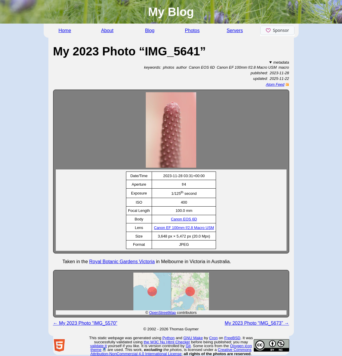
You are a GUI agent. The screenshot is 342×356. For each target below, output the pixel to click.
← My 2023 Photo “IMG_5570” (85, 323)
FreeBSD (232, 338)
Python (168, 338)
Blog (149, 30)
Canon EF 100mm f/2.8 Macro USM (184, 227)
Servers (235, 30)
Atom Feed (275, 84)
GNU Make (193, 338)
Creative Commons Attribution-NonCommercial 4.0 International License (170, 351)
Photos (192, 30)
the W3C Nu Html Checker (167, 342)
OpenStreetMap (162, 312)
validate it (98, 346)
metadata (281, 62)
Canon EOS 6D (184, 219)
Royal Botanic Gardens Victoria (122, 261)
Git (188, 346)
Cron (213, 338)
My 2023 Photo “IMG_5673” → (257, 323)
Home (64, 30)
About (107, 30)
